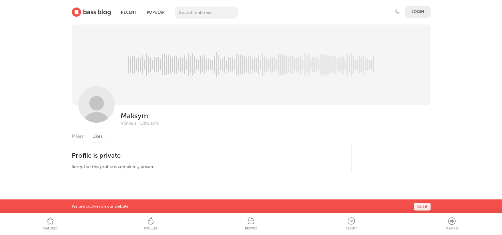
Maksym (134, 115)
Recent (128, 12)
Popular (156, 12)
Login (418, 11)
